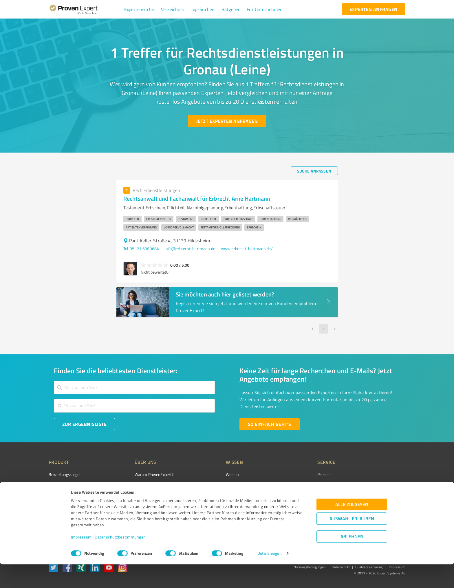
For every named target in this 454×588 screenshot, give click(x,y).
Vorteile (55, 495)
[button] (139, 9)
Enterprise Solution (65, 505)
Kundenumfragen (64, 485)
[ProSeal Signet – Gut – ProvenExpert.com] (383, 485)
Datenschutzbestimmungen (120, 561)
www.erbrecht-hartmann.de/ (247, 248)
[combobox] (134, 387)
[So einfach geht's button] (269, 424)
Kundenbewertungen (222, 505)
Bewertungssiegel (64, 474)
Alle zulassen (351, 528)
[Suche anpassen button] (314, 170)
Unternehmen (136, 485)
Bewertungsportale (221, 495)
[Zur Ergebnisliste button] (84, 424)
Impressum (81, 561)
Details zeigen (269, 577)
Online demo (296, 495)
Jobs (127, 505)
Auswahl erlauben (351, 542)
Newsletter (295, 485)
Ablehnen (351, 560)
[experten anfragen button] (373, 9)
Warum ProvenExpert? (143, 474)
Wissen (210, 474)
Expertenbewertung (302, 505)
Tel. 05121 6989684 (141, 248)
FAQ (207, 485)
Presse (291, 474)
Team (128, 495)
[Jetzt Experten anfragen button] (227, 121)
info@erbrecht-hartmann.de (190, 248)
